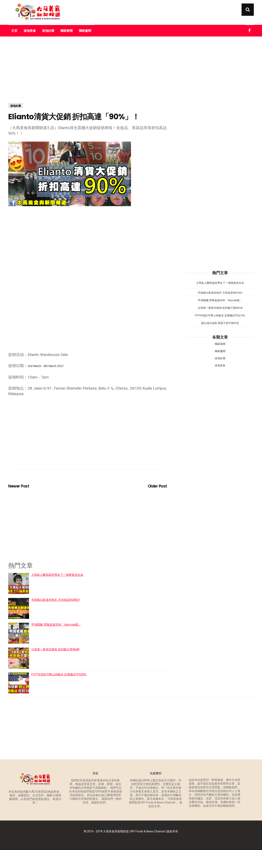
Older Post (157, 486)
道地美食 (30, 30)
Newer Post (18, 486)
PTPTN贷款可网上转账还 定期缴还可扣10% (58, 674)
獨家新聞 (66, 30)
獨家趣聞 (85, 30)
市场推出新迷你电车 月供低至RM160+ (55, 600)
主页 (14, 30)
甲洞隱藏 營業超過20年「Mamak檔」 (56, 625)
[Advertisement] (131, 67)
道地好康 (48, 30)
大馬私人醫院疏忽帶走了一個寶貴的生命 (57, 575)
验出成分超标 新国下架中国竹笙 (220, 323)
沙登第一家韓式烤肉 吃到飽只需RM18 (55, 649)
